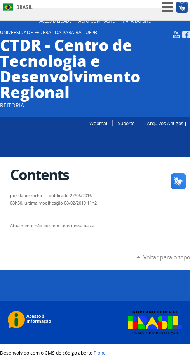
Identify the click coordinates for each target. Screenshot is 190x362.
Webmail (98, 123)
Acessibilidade (55, 21)
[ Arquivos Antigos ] (165, 123)
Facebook (186, 34)
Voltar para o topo (166, 257)
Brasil (24, 7)
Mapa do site (136, 21)
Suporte (126, 123)
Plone (100, 353)
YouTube (176, 34)
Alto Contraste (96, 21)
